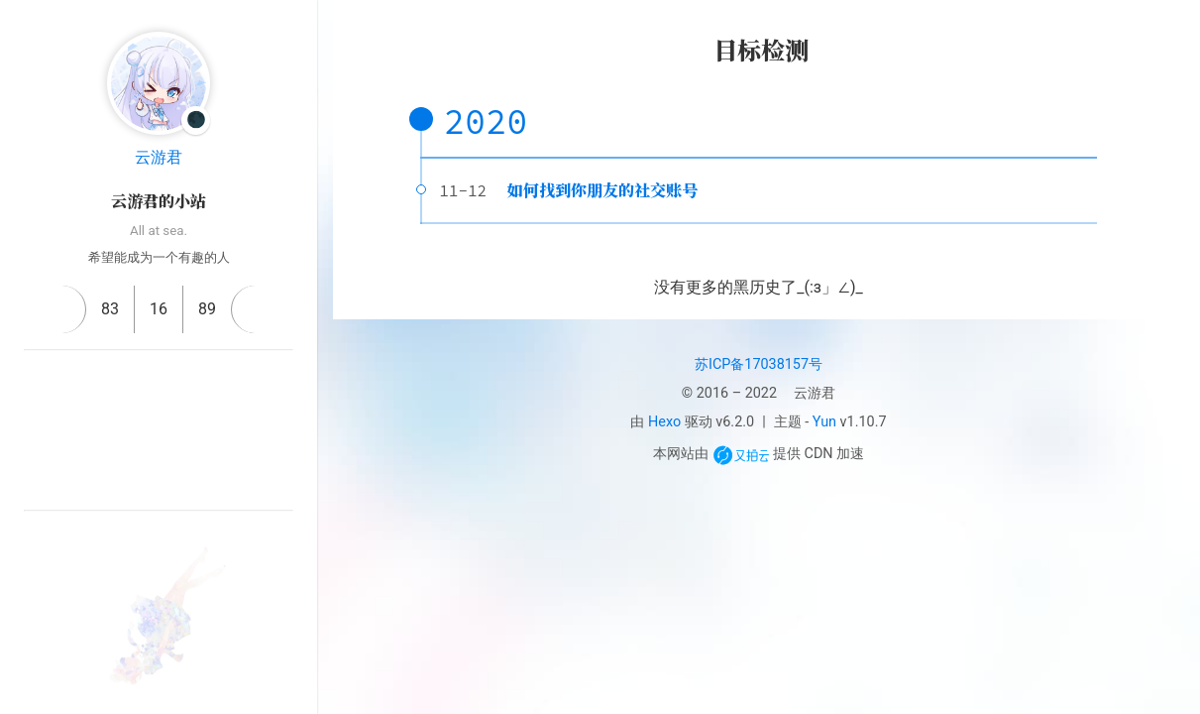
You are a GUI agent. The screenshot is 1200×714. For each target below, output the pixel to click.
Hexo (664, 422)
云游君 (158, 157)
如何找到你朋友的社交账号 (602, 189)
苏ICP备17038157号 (758, 364)
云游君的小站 (158, 200)
